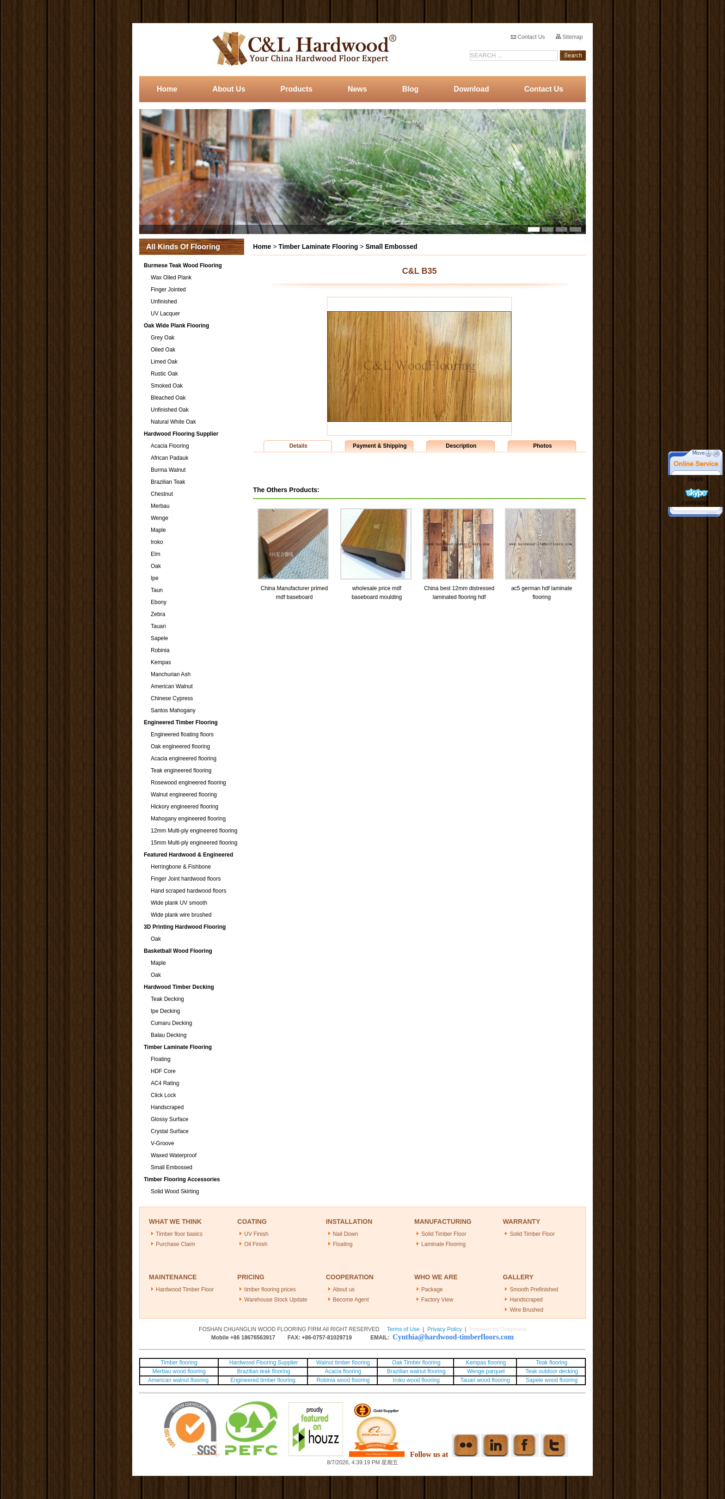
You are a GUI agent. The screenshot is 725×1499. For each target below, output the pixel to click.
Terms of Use (403, 1329)
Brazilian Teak (168, 482)
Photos (542, 446)
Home (167, 89)
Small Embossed (171, 1167)
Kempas (161, 662)
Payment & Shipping (380, 446)
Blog (410, 89)
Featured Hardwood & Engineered (188, 854)
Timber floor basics (179, 1234)
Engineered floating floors (182, 734)
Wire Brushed (526, 1310)
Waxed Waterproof (174, 1155)
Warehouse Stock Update (275, 1299)
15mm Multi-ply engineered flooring (194, 842)
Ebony (158, 602)
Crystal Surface (170, 1131)
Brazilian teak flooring (263, 1371)
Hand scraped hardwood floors (188, 891)
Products (297, 89)
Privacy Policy (444, 1329)
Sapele (159, 638)
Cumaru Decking (171, 1023)
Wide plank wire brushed (181, 915)
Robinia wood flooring (342, 1380)
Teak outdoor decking (551, 1371)
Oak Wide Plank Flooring (176, 325)
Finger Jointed (168, 289)
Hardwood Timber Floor (185, 1289)
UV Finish (256, 1234)
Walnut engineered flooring (184, 794)
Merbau (160, 506)
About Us (228, 89)
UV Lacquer (165, 313)
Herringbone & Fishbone (181, 867)
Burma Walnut (168, 470)
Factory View (437, 1299)
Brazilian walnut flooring (416, 1371)
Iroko (157, 542)
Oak (156, 566)
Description (461, 446)
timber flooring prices (269, 1289)
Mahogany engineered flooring (188, 818)
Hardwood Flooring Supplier (181, 434)
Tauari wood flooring (485, 1380)
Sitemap (569, 37)
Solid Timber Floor (443, 1234)
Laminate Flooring (443, 1244)
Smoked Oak (167, 385)
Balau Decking (168, 1035)
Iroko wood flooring (416, 1380)
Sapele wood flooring (552, 1380)
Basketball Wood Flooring (178, 951)
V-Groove (162, 1143)
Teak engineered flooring (181, 770)
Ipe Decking (165, 1011)
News (357, 89)
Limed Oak (164, 361)
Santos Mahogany (173, 710)
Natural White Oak (173, 422)
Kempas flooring (485, 1362)
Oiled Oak (163, 349)
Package (432, 1289)
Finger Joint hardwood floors (186, 879)
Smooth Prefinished (534, 1289)
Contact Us (528, 37)
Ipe (155, 578)
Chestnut (162, 494)
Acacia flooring (343, 1371)
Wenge (159, 518)
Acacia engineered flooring (183, 758)
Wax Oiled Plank (171, 277)
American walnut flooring (179, 1380)
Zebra (158, 614)
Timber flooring (178, 1362)
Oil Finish (255, 1244)
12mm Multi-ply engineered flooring (194, 830)
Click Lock (163, 1095)
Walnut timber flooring (343, 1362)
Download (471, 89)
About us (344, 1289)
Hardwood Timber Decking (179, 987)
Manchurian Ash (170, 674)
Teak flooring (551, 1362)
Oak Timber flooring (416, 1362)
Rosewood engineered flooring (188, 782)
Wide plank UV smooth (179, 903)
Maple (158, 530)
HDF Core (163, 1071)
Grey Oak (162, 337)
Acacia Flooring (170, 446)
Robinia (160, 650)
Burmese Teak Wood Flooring (183, 265)
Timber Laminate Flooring (178, 1047)
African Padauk (169, 458)
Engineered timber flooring (262, 1380)
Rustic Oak (164, 373)
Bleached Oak (168, 398)
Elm (155, 554)
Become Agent (351, 1299)
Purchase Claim (175, 1244)
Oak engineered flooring (180, 746)
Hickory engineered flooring (184, 806)
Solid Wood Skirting (175, 1191)
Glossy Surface (169, 1119)
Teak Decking (167, 999)
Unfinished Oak (170, 410)
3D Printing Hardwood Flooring (185, 927)
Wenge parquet (486, 1371)
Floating (161, 1059)
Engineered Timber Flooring (181, 722)
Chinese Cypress (172, 698)
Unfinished (164, 301)
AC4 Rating (165, 1083)
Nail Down (345, 1234)
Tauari (158, 626)
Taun (157, 590)
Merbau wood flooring (179, 1371)
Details (298, 446)
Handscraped (167, 1107)
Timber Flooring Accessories (182, 1179)
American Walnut (172, 686)
